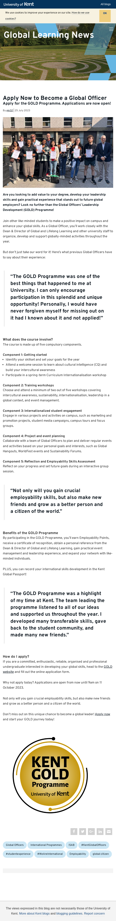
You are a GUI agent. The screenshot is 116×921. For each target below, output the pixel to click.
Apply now (102, 714)
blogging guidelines (69, 913)
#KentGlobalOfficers (93, 845)
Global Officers (15, 845)
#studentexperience (18, 854)
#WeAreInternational (50, 854)
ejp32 (9, 110)
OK (105, 13)
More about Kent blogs (34, 913)
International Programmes (46, 845)
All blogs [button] (106, 4)
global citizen (101, 854)
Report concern (94, 913)
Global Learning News (49, 35)
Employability (78, 854)
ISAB (71, 845)
